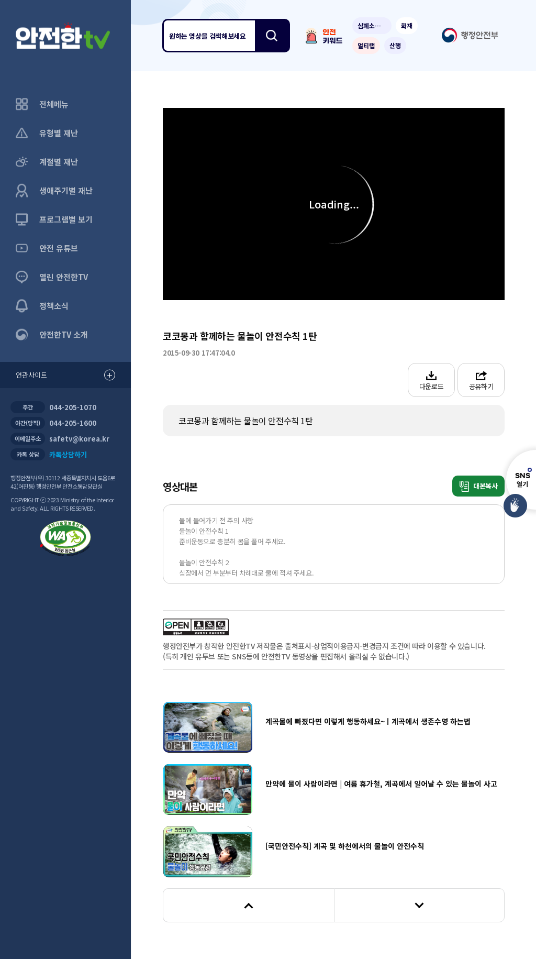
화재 (406, 25)
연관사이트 (65, 375)
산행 (395, 45)
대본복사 (479, 486)
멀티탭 (366, 45)
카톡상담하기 (68, 454)
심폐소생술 (372, 25)
